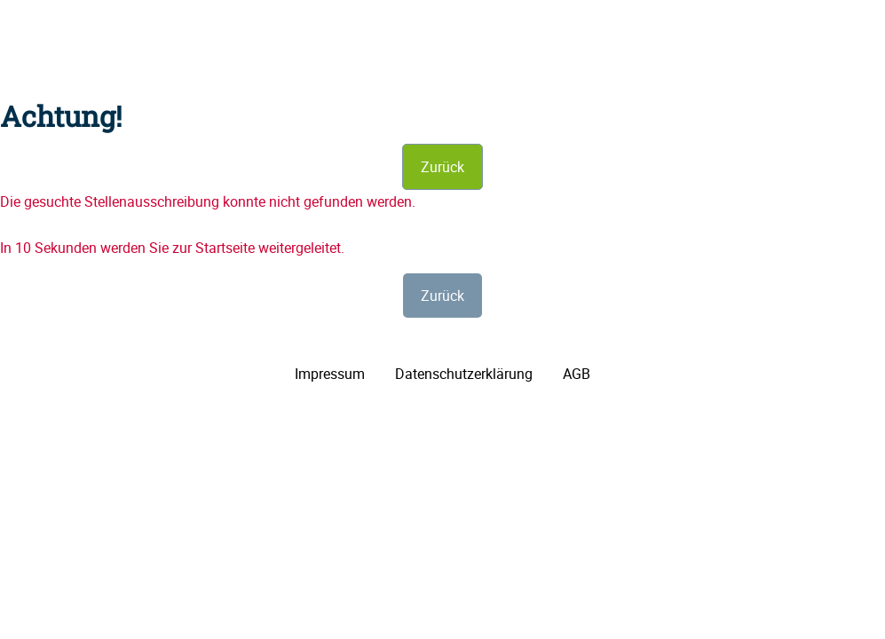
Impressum (330, 373)
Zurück (442, 167)
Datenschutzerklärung (464, 373)
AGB (576, 373)
